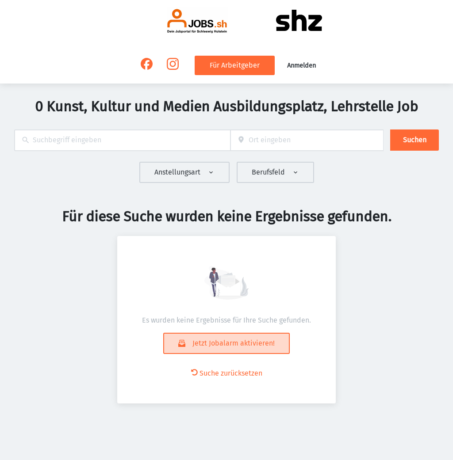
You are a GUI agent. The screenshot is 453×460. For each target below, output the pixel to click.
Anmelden (301, 65)
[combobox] (122, 140)
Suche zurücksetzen (226, 373)
